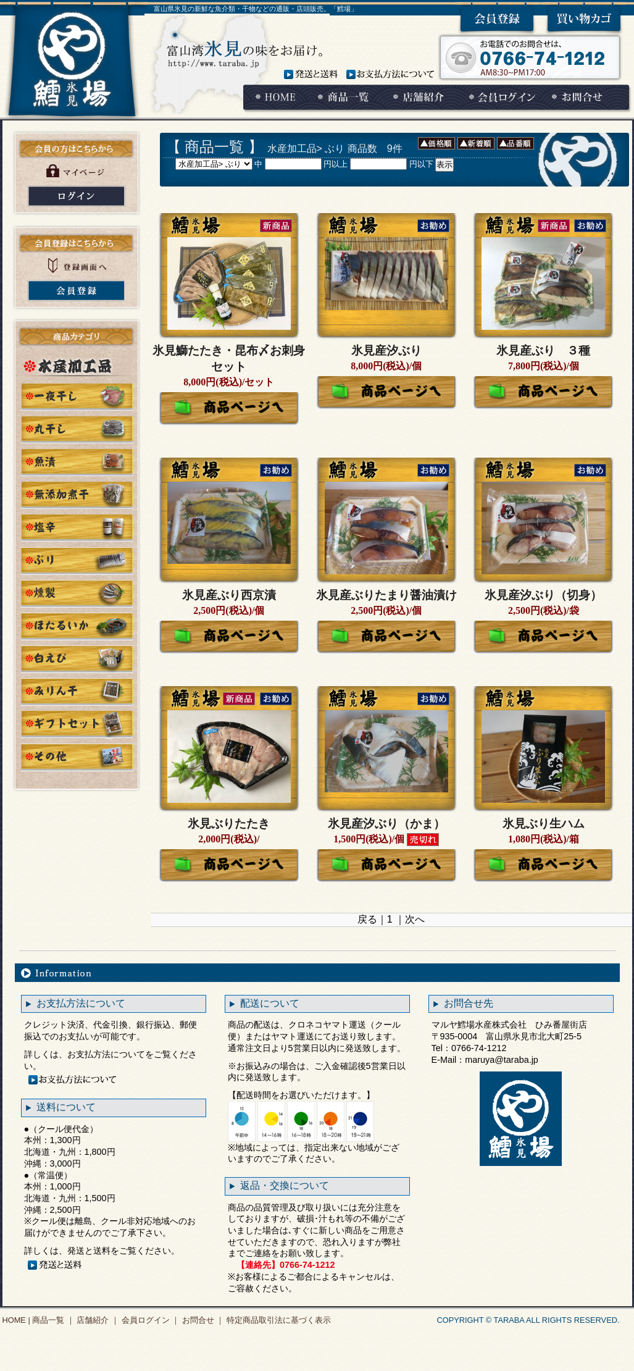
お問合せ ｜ (202, 1320)
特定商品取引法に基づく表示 (277, 1320)
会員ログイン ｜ (149, 1320)
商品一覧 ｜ (52, 1320)
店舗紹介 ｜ (97, 1320)
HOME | (16, 1320)
